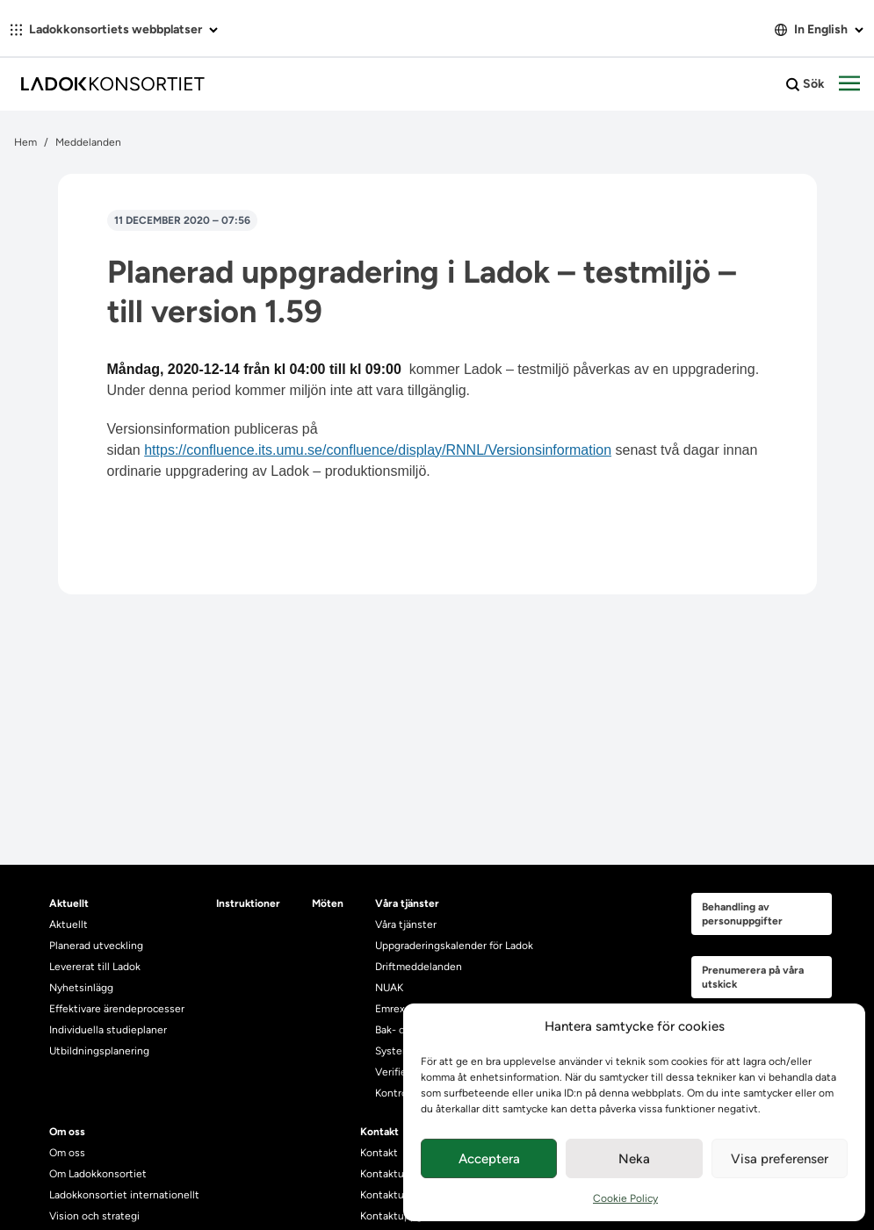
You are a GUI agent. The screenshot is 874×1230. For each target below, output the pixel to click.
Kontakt (379, 1153)
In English (819, 29)
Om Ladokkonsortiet (98, 1174)
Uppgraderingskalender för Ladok (454, 945)
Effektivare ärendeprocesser (116, 1009)
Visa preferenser (779, 1159)
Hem (25, 142)
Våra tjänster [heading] (407, 903)
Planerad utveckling (96, 945)
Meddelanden (88, 142)
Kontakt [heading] (379, 1132)
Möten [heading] (327, 903)
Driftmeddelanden (418, 966)
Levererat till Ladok (95, 966)
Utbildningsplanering (99, 1051)
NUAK (389, 988)
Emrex (390, 1009)
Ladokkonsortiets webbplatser (114, 29)
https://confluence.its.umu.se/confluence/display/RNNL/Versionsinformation (377, 449)
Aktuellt (68, 924)
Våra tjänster (406, 924)
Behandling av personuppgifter (742, 914)
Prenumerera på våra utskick (753, 977)
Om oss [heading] (67, 1132)
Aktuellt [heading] (69, 903)
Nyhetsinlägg (81, 988)
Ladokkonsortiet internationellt (124, 1195)
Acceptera (489, 1159)
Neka (634, 1159)
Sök (805, 84)
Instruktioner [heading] (248, 903)
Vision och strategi (94, 1216)
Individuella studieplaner (109, 1030)
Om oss (67, 1153)
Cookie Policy (625, 1198)
